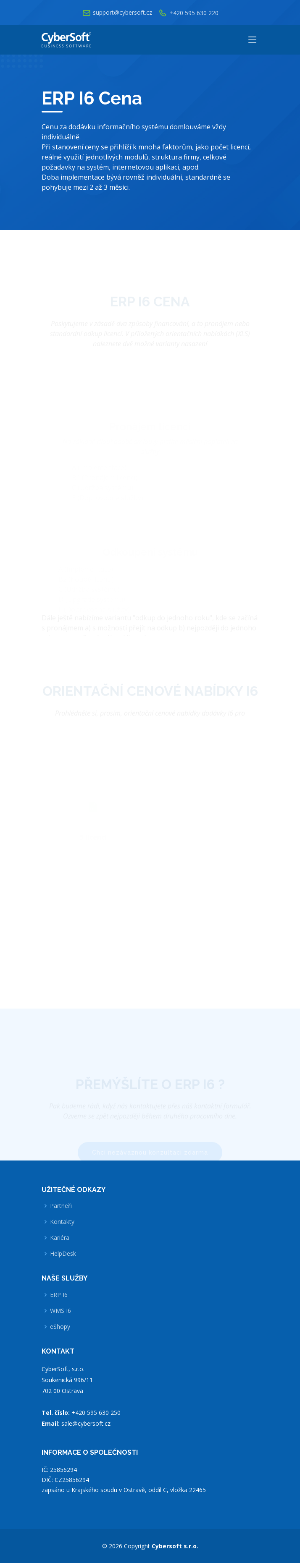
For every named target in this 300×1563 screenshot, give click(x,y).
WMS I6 (60, 1311)
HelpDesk (63, 1254)
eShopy (60, 1327)
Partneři (61, 1206)
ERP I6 (59, 1295)
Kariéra (59, 1238)
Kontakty (62, 1222)
